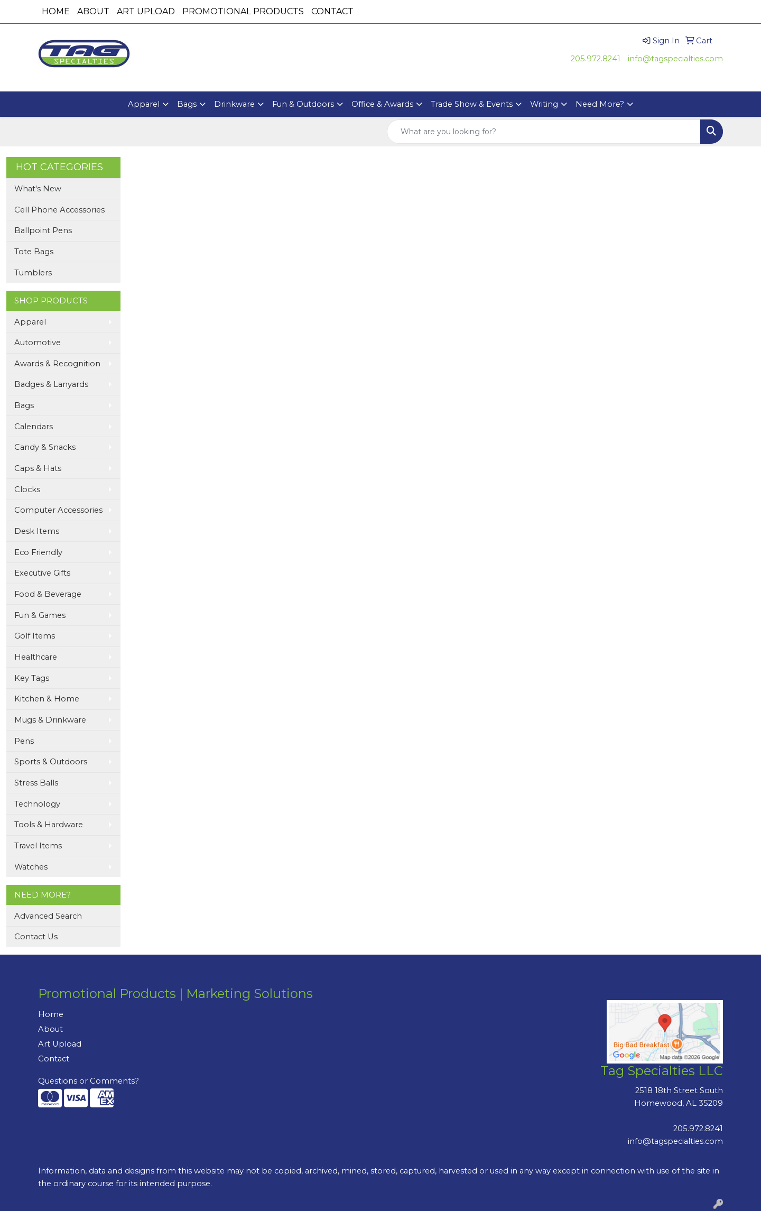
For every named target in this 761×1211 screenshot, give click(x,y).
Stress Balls (36, 783)
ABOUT (93, 11)
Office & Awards (382, 104)
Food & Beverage (47, 594)
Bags (187, 104)
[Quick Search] (544, 131)
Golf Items (34, 636)
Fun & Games (40, 615)
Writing (544, 104)
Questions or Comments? (88, 1081)
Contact (53, 1059)
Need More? (600, 104)
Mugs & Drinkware (50, 720)
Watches (31, 867)
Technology (37, 804)
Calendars (33, 426)
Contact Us (36, 936)
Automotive (37, 342)
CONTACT (332, 11)
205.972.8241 (595, 58)
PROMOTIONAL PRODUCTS (243, 11)
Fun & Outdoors (303, 104)
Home (50, 1014)
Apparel (144, 104)
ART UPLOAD (146, 11)
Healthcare (35, 657)
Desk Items (36, 531)
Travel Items (38, 846)
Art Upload (59, 1044)
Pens (24, 741)
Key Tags (31, 678)
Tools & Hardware (48, 824)
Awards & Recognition (57, 363)
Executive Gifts (42, 573)
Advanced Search (48, 916)
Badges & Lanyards (51, 384)
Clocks (27, 489)
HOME (56, 11)
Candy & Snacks (45, 447)
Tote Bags (33, 251)
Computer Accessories (58, 510)
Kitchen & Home (46, 699)
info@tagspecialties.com (675, 58)
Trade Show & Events (472, 104)
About (50, 1029)
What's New (37, 188)
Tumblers (33, 273)
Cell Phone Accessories (59, 210)
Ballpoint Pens (43, 230)
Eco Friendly (38, 552)
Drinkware (234, 104)
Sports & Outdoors (50, 761)
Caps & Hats (37, 468)
